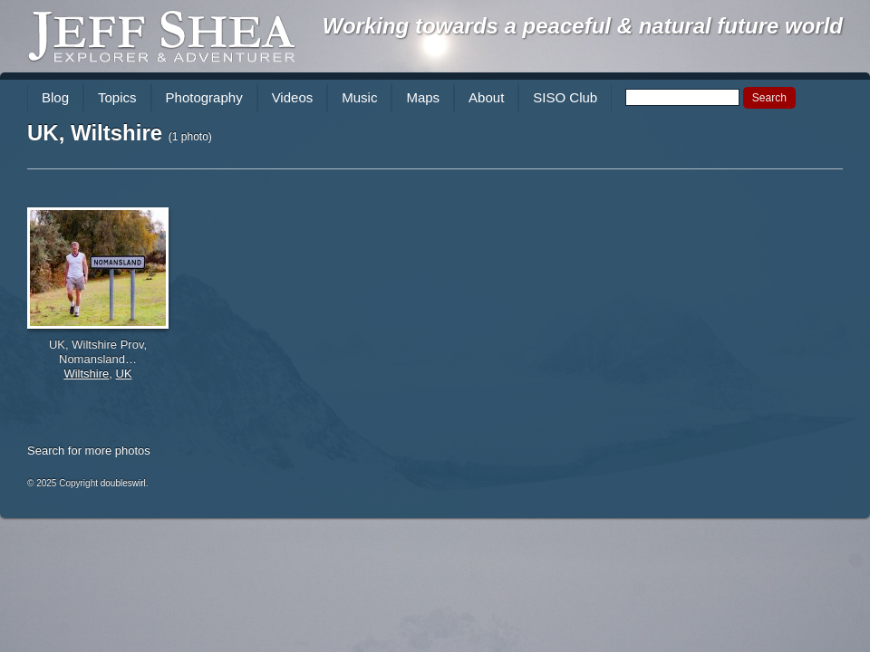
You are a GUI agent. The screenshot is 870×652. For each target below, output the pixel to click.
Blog (55, 97)
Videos (293, 97)
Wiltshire (86, 373)
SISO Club (565, 97)
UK (124, 373)
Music (359, 97)
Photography (204, 97)
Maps (423, 97)
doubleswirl (123, 483)
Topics (117, 97)
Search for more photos (88, 450)
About (486, 97)
